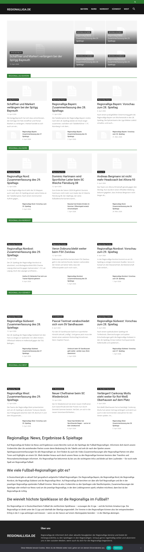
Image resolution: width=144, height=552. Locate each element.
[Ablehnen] (140, 548)
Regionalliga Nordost (116, 56)
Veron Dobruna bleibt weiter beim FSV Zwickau (69, 250)
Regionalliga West (115, 32)
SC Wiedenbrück (58, 389)
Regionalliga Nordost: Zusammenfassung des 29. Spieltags (24, 252)
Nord (94, 9)
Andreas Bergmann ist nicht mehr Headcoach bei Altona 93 (116, 178)
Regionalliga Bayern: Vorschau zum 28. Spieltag (116, 106)
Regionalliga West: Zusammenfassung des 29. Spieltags (24, 397)
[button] (134, 9)
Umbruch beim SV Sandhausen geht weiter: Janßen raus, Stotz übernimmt (78, 351)
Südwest (116, 9)
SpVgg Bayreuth (16, 52)
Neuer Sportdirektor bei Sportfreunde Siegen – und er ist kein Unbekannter (78, 423)
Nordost (104, 9)
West (126, 9)
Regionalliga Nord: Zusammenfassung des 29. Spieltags (24, 180)
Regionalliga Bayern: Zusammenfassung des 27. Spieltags (32, 134)
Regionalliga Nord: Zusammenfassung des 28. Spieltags (122, 206)
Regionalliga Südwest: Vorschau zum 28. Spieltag (117, 322)
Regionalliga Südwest (85, 56)
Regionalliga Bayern (59, 100)
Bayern (84, 9)
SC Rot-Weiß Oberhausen (106, 389)
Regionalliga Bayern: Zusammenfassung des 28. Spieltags (69, 107)
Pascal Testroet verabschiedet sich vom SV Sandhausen (70, 322)
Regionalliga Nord (83, 32)
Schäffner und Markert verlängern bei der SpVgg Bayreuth (22, 107)
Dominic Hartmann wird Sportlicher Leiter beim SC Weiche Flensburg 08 (68, 180)
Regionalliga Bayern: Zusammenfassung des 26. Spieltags (77, 134)
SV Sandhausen (58, 316)
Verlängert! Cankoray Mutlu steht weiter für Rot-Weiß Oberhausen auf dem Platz (114, 397)
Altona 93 (101, 172)
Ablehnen (118, 548)
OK (109, 548)
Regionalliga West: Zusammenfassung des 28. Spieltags (122, 423)
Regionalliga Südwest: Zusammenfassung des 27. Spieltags (32, 351)
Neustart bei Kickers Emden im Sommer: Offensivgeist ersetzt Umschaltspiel (78, 206)
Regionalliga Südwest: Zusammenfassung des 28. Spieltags (24, 324)
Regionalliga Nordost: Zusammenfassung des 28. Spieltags (77, 278)
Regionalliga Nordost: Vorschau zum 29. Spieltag (116, 250)
